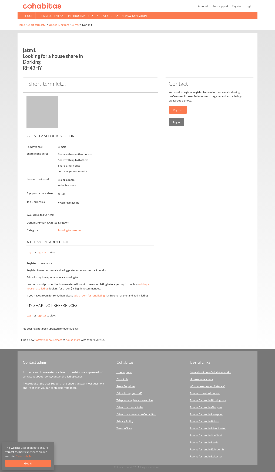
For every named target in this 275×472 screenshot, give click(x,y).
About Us (122, 379)
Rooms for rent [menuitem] (48, 15)
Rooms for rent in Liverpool (206, 414)
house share (73, 339)
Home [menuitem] (29, 15)
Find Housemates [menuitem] (78, 15)
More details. (24, 456)
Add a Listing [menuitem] (105, 15)
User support (124, 372)
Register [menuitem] (237, 6)
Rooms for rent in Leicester (206, 456)
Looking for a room (69, 230)
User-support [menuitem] (220, 6)
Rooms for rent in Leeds (204, 442)
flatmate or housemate (48, 339)
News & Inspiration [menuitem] (134, 15)
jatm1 (29, 50)
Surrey (75, 24)
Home (21, 24)
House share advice (201, 379)
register (41, 252)
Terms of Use (124, 428)
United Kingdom (59, 24)
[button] (61, 15)
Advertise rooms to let (129, 407)
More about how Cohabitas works (210, 372)
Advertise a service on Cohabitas (136, 414)
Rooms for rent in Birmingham (208, 400)
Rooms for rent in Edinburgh (207, 449)
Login (29, 252)
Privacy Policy (124, 421)
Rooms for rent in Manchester (208, 428)
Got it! (28, 463)
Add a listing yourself (129, 393)
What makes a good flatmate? (207, 386)
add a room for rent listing (89, 295)
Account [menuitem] (203, 6)
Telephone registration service (134, 400)
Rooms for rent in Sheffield (206, 435)
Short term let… (37, 24)
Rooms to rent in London (205, 393)
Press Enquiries (125, 386)
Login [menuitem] (249, 6)
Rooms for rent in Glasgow (206, 407)
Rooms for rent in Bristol (204, 421)
